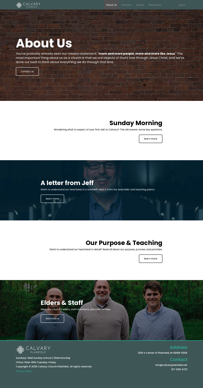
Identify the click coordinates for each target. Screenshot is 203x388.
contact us (27, 71)
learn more (150, 138)
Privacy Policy (24, 371)
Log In (181, 5)
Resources (155, 5)
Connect (126, 5)
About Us (111, 5)
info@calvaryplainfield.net (171, 365)
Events (140, 5)
